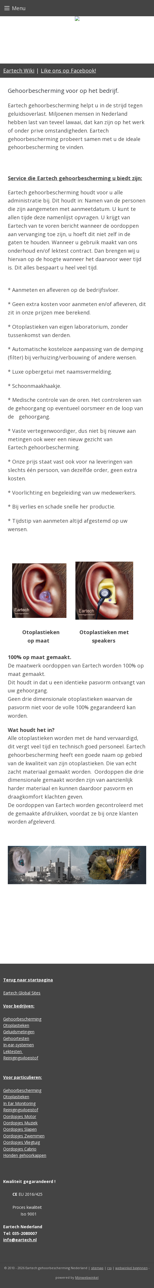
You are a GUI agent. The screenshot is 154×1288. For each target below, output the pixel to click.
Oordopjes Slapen (20, 1129)
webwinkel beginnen (131, 1268)
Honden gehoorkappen (24, 1155)
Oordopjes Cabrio (19, 1149)
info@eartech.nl (20, 1239)
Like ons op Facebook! (68, 70)
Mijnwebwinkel (87, 1277)
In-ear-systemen (18, 1045)
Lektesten (13, 1051)
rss (109, 1268)
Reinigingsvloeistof (20, 1058)
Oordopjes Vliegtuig (21, 1142)
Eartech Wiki (18, 70)
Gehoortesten (16, 1038)
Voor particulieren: (22, 1077)
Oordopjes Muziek (20, 1123)
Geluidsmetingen (18, 1031)
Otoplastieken (16, 1025)
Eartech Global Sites (21, 993)
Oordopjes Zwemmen (23, 1136)
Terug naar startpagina (28, 980)
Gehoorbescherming (22, 1019)
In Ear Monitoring (19, 1103)
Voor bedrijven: (18, 1006)
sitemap (97, 1268)
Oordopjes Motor (19, 1116)
